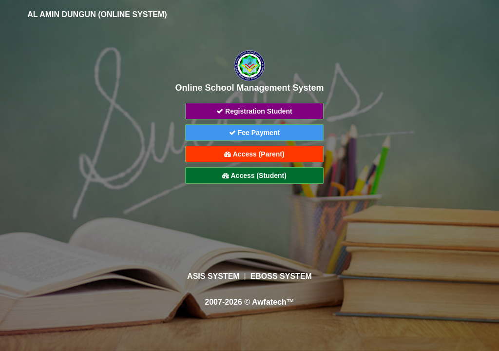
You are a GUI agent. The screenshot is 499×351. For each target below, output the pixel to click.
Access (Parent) (254, 154)
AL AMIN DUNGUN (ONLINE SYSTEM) (90, 14)
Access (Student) (254, 175)
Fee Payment (254, 132)
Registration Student (254, 111)
